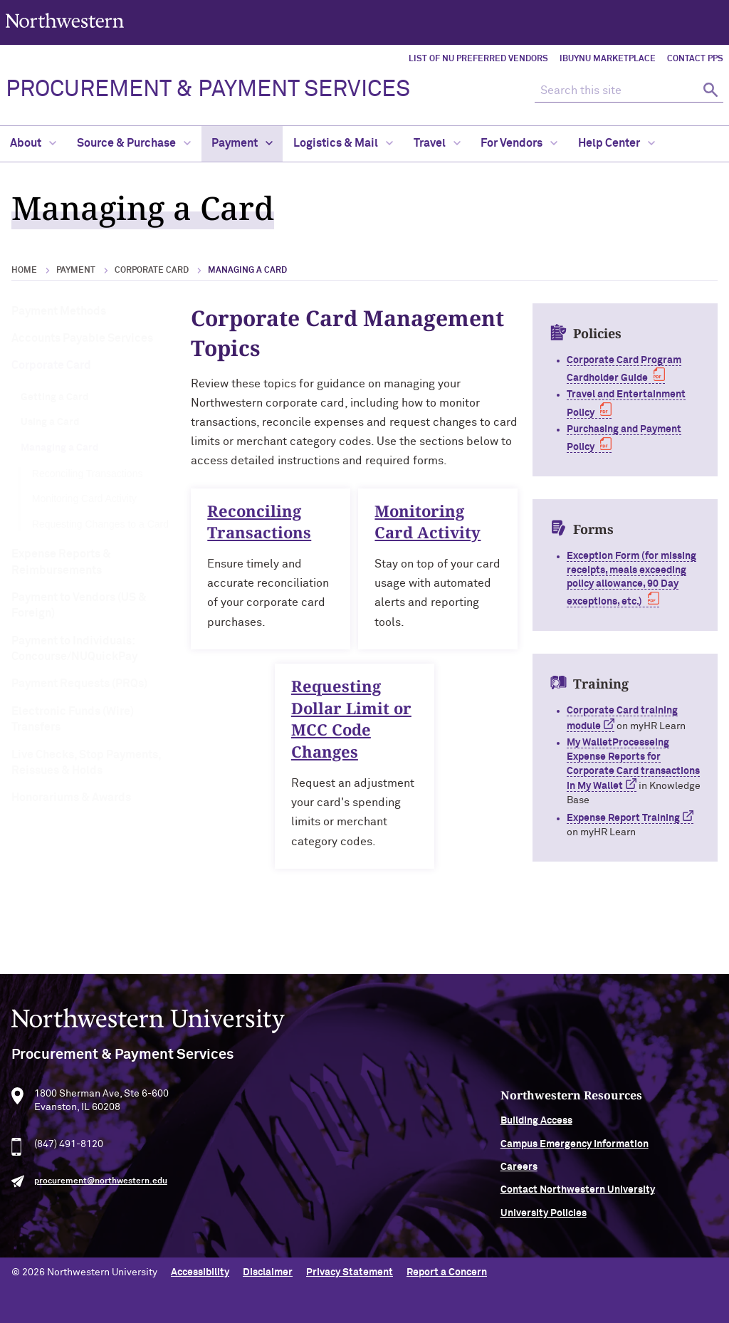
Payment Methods (58, 311)
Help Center (616, 143)
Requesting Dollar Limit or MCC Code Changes (352, 724)
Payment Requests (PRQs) (79, 683)
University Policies (598, 1220)
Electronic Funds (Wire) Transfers (72, 719)
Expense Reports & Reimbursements (61, 561)
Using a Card (50, 422)
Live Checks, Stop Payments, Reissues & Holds (86, 762)
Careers (573, 1173)
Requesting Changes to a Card (100, 524)
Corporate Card (152, 270)
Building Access (591, 1127)
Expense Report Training (623, 818)
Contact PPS (695, 59)
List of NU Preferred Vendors (478, 59)
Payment (242, 143)
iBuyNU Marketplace (608, 59)
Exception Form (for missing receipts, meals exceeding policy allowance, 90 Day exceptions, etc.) (631, 579)
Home (24, 270)
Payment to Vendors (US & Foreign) (79, 605)
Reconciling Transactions (87, 473)
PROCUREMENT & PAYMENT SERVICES (208, 89)
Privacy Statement (349, 1270)
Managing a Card (59, 448)
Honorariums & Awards (71, 797)
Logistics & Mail (343, 143)
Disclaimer (268, 1270)
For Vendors (519, 143)
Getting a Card (54, 397)
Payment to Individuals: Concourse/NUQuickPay (74, 648)
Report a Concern (447, 1270)
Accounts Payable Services (82, 338)
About (33, 143)
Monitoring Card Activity (84, 498)
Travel (437, 143)
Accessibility (200, 1270)
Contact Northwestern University (632, 1196)
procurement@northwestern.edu (100, 1187)
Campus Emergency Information (629, 1150)
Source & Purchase (134, 143)
